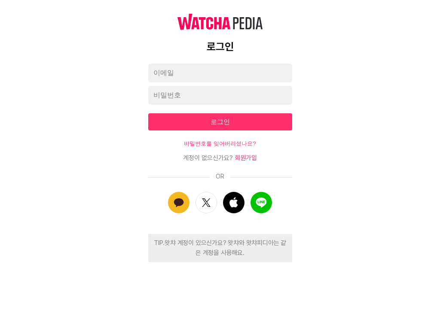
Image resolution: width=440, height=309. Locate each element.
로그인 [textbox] (220, 121)
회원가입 (246, 158)
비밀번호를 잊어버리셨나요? (220, 143)
